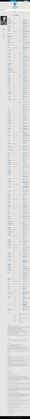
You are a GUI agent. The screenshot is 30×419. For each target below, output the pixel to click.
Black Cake (24, 243)
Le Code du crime (25, 193)
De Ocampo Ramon (10, 70)
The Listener (24, 241)
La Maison (24, 290)
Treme (23, 40)
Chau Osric (9, 47)
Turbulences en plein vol (25, 166)
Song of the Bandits (25, 176)
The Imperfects (24, 33)
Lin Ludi (8, 152)
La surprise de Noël (25, 250)
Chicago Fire (24, 66)
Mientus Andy (9, 169)
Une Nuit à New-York (25, 274)
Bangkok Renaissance (25, 36)
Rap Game (24, 19)
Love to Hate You (25, 104)
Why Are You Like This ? (25, 147)
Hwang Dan (9, 85)
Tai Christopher (9, 229)
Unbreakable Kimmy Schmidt (26, 140)
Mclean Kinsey (9, 166)
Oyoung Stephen (10, 181)
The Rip (23, 235)
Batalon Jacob (9, 29)
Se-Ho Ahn (9, 209)
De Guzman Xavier (10, 68)
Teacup (23, 221)
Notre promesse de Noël (26, 247)
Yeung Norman (9, 270)
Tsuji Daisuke (9, 235)
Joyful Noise (24, 116)
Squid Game (24, 21)
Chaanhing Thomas (10, 42)
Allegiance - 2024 (25, 158)
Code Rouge (24, 56)
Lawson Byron (9, 135)
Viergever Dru (9, 241)
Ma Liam (9, 158)
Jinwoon (9, 109)
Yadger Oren (9, 268)
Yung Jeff (9, 286)
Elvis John (9, 74)
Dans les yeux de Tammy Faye (26, 31)
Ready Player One (25, 288)
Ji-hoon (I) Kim (9, 99)
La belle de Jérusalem (25, 268)
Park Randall (9, 186)
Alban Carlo (9, 19)
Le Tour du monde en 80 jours (26, 42)
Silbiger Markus (9, 216)
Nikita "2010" (24, 286)
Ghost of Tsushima (25, 302)
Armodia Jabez (9, 23)
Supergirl (24, 223)
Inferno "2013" (24, 233)
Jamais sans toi (24, 281)
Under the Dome (25, 74)
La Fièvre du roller (25, 266)
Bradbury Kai (9, 33)
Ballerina (24, 99)
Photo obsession (25, 123)
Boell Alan (9, 31)
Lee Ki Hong (9, 140)
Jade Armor (24, 296)
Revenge (24, 195)
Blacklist (24, 52)
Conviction (24, 154)
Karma (23, 174)
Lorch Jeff (9, 156)
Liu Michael (9, 154)
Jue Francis (9, 116)
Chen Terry (9, 54)
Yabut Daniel (9, 266)
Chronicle (24, 162)
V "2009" (24, 54)
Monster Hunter (24, 90)
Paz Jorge (9, 193)
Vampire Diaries (24, 76)
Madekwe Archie (10, 160)
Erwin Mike (9, 76)
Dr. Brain (24, 114)
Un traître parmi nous (25, 85)
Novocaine (24, 29)
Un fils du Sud (24, 152)
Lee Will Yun (9, 145)
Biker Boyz (24, 27)
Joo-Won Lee (9, 114)
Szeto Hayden (9, 227)
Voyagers (24, 160)
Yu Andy (9, 281)
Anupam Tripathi (10, 21)
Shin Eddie (9, 213)
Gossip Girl (24, 254)
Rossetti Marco (9, 201)
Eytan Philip (9, 78)
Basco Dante (9, 27)
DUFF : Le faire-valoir (25, 96)
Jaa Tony (9, 90)
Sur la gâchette (24, 209)
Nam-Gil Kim (9, 174)
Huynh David (9, 83)
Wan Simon (9, 243)
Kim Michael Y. (9, 121)
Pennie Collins (9, 195)
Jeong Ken (9, 96)
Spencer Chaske (9, 221)
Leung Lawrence (9, 147)
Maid (23, 68)
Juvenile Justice (24, 92)
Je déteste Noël (24, 201)
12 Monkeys (24, 70)
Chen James (9, 52)
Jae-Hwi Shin (9, 92)
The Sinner (24, 83)
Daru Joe (9, 66)
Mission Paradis (25, 227)
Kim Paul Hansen (10, 123)
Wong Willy (9, 254)
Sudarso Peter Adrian (10, 223)
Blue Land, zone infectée (25, 229)
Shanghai (24, 245)
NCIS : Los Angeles (25, 213)
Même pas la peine (25, 109)
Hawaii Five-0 (24, 145)
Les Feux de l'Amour (25, 156)
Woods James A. (10, 256)
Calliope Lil (9, 40)
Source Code (24, 256)
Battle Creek (24, 203)
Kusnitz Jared (9, 128)
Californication (24, 78)
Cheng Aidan (9, 56)
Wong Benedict (9, 245)
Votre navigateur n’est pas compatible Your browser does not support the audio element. (4, 26)
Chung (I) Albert (9, 60)
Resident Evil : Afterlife (25, 270)
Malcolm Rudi (9, 162)
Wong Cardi (9, 247)
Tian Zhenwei (9, 233)
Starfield (24, 300)
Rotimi (8, 203)
